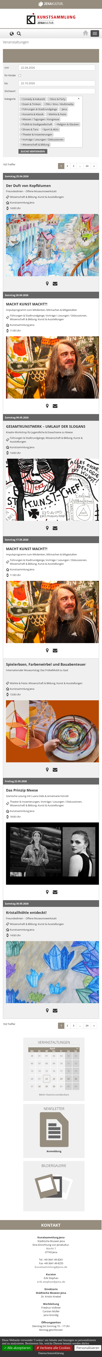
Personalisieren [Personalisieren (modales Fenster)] (87, 1348)
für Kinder (10, 75)
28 (39, 1086)
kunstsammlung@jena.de (51, 1267)
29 (46, 1086)
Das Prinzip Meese (22, 790)
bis (6, 83)
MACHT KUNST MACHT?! (26, 304)
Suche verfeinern (33, 151)
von (6, 67)
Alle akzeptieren (17, 1348)
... (80, 166)
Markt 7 (51, 1248)
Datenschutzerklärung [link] (51, 1353)
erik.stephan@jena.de (51, 1281)
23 (54, 1078)
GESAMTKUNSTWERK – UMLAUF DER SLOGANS (45, 426)
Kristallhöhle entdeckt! (26, 912)
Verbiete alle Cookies (53, 1348)
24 (87, 166)
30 (54, 1086)
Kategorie (10, 99)
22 (46, 1078)
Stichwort (10, 91)
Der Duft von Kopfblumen (28, 185)
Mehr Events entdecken (54, 1094)
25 (68, 1078)
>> (77, 1048)
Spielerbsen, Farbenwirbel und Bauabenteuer (46, 664)
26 (76, 1078)
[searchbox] (52, 144)
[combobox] (50, 121)
